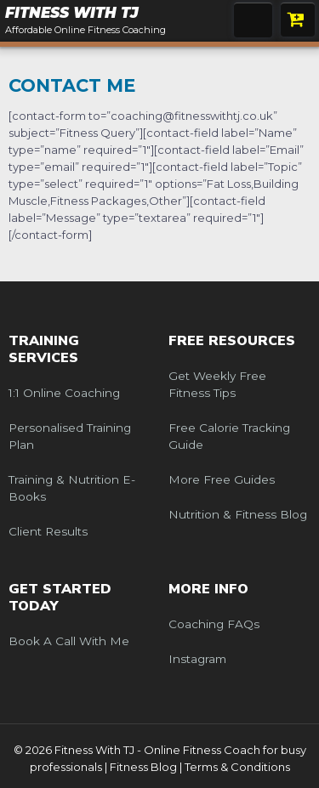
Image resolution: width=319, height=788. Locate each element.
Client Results (48, 531)
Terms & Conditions (237, 767)
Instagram (197, 659)
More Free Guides (221, 479)
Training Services (44, 349)
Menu (253, 20)
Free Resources (231, 341)
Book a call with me (69, 641)
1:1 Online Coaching (64, 393)
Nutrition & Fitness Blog (237, 514)
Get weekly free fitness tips (217, 384)
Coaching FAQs (213, 624)
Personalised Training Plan (70, 436)
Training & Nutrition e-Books (72, 488)
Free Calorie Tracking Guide (229, 436)
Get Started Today (60, 597)
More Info (208, 589)
